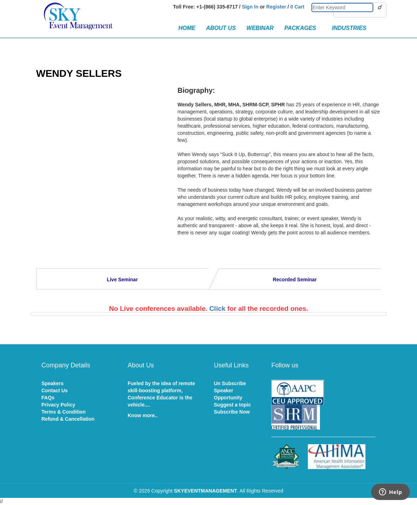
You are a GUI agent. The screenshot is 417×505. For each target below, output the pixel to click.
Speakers (53, 383)
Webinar (259, 28)
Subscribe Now (232, 412)
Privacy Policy (58, 405)
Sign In (250, 7)
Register (276, 7)
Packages (302, 28)
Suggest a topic (232, 405)
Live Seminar (122, 279)
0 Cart (297, 7)
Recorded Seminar (295, 279)
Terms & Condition (64, 412)
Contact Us (55, 390)
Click (217, 308)
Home (187, 28)
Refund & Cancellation (68, 419)
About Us (221, 28)
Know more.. (142, 415)
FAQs (48, 397)
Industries (349, 28)
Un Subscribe (230, 383)
